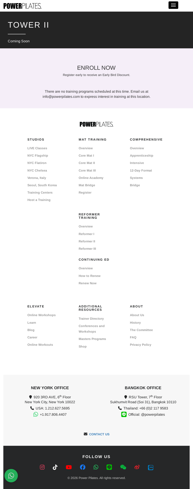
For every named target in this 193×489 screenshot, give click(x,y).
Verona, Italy (36, 178)
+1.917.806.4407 (53, 414)
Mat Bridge (87, 185)
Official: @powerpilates (146, 414)
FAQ (133, 337)
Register (85, 192)
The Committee (141, 330)
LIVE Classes (37, 148)
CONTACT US (99, 434)
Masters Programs (92, 339)
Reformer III (87, 248)
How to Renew (90, 276)
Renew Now (87, 283)
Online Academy (91, 178)
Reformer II (87, 241)
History (135, 322)
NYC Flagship (37, 155)
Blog (31, 330)
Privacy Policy (140, 344)
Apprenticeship (141, 155)
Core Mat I (86, 155)
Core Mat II (87, 163)
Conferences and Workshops (92, 328)
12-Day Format (141, 170)
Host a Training (39, 200)
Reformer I (86, 234)
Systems (136, 178)
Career (32, 337)
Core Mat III (87, 170)
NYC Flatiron (37, 163)
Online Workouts (40, 344)
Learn (31, 322)
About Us (137, 315)
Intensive (137, 163)
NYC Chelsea (37, 170)
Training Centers (40, 192)
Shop (83, 346)
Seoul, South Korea (42, 185)
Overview (86, 148)
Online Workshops (41, 315)
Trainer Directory (91, 318)
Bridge (135, 185)
